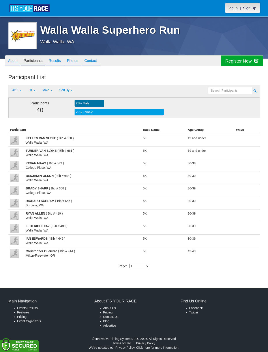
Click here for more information (157, 347)
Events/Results (27, 308)
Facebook (196, 308)
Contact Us (110, 317)
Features (23, 312)
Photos (76, 61)
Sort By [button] (66, 90)
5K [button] (32, 90)
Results (58, 61)
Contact (96, 61)
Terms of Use (122, 343)
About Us (109, 308)
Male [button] (47, 90)
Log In (232, 8)
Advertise (109, 325)
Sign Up (249, 8)
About (13, 61)
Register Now (242, 60)
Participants (35, 61)
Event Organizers (29, 321)
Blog (106, 321)
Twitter (193, 312)
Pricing (22, 317)
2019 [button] (17, 90)
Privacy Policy (145, 343)
